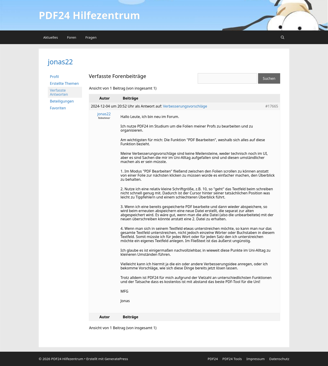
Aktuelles (50, 37)
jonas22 (60, 61)
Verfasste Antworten (59, 92)
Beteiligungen (62, 101)
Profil (54, 76)
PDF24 (213, 358)
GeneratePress (116, 358)
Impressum (255, 358)
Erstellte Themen (64, 83)
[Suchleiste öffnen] (282, 37)
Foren (71, 37)
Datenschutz (279, 358)
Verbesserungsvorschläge (185, 106)
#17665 (271, 106)
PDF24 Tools (232, 358)
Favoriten (58, 107)
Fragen (91, 37)
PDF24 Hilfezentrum (89, 15)
